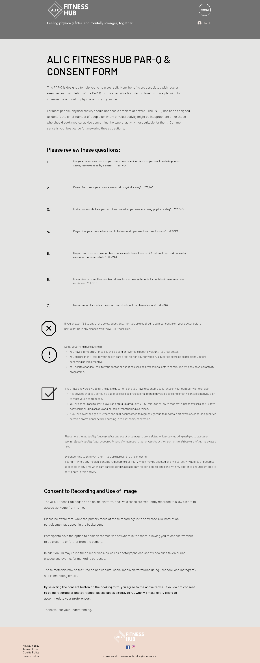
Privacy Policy (31, 645)
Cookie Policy (31, 652)
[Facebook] (128, 647)
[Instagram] (133, 647)
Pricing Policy (31, 656)
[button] (205, 10)
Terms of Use (30, 649)
